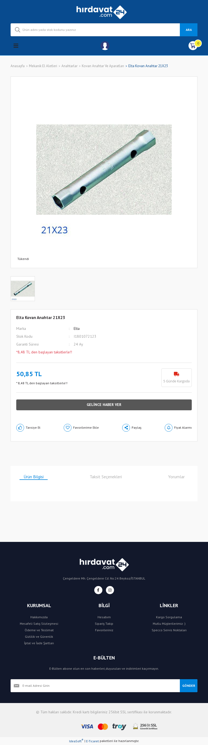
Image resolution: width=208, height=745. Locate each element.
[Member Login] (104, 45)
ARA (189, 30)
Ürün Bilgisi (34, 476)
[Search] (104, 29)
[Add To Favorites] (81, 428)
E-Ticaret (92, 741)
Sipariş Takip (104, 624)
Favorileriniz (104, 630)
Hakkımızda (39, 617)
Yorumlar (176, 476)
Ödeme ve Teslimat (39, 630)
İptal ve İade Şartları (39, 643)
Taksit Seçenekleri (106, 476)
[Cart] (192, 45)
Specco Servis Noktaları (169, 630)
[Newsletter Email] (95, 685)
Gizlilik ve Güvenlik (39, 637)
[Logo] (104, 11)
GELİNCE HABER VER (104, 404)
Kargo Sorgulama (169, 617)
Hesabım (104, 617)
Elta (77, 328)
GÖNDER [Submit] (188, 686)
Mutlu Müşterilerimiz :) (169, 624)
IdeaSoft (76, 741)
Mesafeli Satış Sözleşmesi (39, 624)
